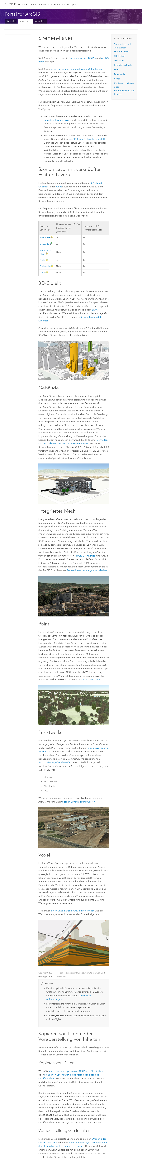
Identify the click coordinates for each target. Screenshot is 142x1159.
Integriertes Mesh (123, 65)
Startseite (11, 21)
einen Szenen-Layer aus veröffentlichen (76, 1071)
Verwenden (25, 21)
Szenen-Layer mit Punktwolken (78, 801)
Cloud (65, 4)
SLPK (94, 309)
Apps (73, 4)
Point (116, 69)
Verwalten (40, 21)
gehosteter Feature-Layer (56, 120)
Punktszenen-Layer (90, 679)
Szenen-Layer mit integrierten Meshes (87, 570)
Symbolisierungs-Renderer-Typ (54, 762)
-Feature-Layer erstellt (87, 139)
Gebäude (43, 186)
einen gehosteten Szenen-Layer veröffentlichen (76, 69)
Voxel (42, 272)
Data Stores (54, 4)
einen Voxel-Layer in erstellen (72, 910)
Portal (33, 4)
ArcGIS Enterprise (16, 4)
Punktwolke (45, 266)
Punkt (59, 186)
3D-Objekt (96, 182)
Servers (42, 4)
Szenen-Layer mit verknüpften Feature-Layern (122, 48)
